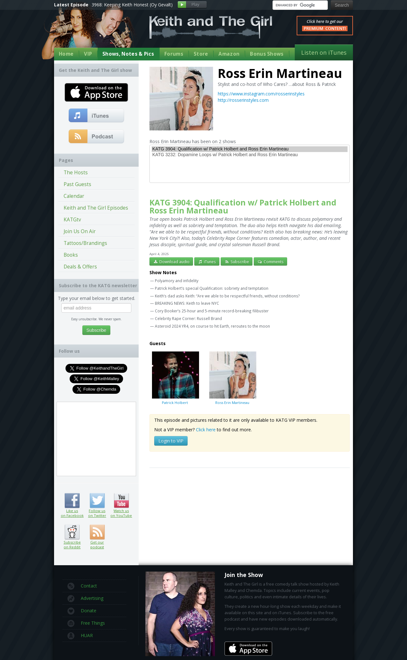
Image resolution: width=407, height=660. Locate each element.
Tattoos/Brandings (85, 243)
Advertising (85, 598)
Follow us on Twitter (97, 500)
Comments (270, 261)
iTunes (207, 261)
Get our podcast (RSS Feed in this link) (96, 136)
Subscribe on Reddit (72, 532)
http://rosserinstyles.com (243, 100)
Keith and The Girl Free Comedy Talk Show (210, 27)
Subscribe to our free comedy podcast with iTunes (96, 115)
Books (71, 255)
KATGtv (72, 219)
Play (192, 5)
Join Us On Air (80, 231)
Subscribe (236, 261)
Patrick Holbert (174, 378)
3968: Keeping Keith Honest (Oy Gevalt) (132, 5)
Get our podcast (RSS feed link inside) (97, 532)
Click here (206, 430)
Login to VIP (170, 441)
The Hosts (76, 172)
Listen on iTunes (324, 52)
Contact (82, 586)
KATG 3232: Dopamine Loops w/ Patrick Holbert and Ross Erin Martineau (250, 155)
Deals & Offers (80, 266)
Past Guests (77, 184)
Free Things (86, 623)
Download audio (171, 261)
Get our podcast (97, 544)
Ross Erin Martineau (232, 378)
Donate (81, 611)
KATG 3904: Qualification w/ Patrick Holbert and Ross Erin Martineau (250, 149)
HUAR (80, 635)
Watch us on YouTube (121, 500)
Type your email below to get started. (96, 298)
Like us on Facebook (72, 500)
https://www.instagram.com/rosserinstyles (261, 94)
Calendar (74, 196)
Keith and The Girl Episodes (96, 208)
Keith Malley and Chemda (91, 32)
